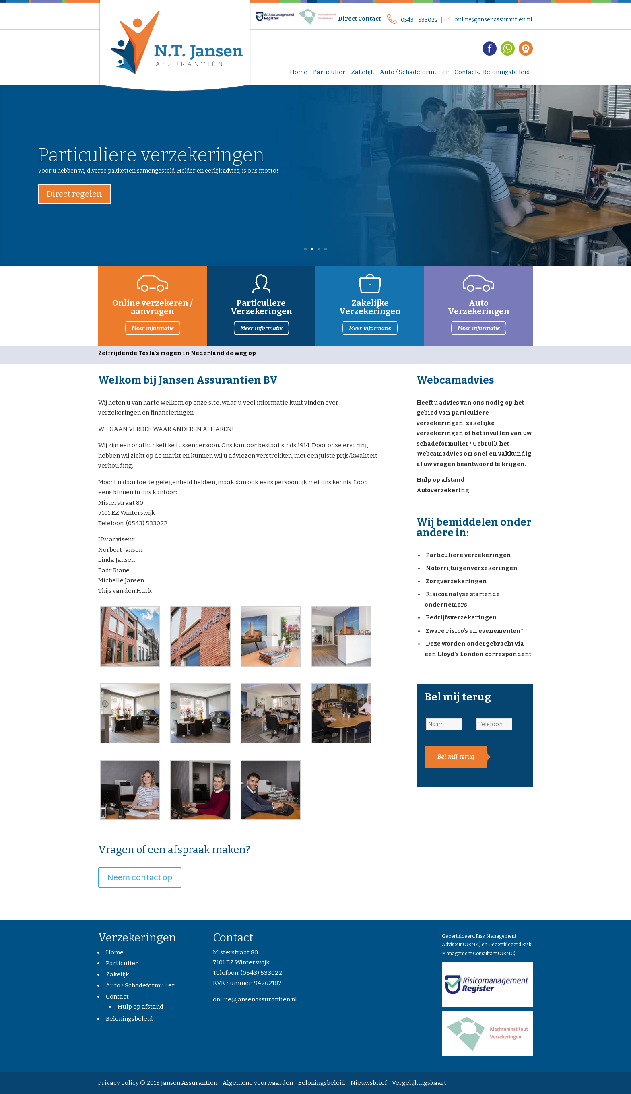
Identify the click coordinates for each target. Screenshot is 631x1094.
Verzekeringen (478, 311)
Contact (117, 996)
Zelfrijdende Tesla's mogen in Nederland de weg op (177, 353)
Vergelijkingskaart (419, 1082)
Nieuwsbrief (369, 1082)
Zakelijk (117, 974)
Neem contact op (140, 877)
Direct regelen (74, 203)
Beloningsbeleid (129, 1018)
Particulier (122, 963)
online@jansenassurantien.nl (493, 19)
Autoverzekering (443, 490)
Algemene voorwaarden (258, 1082)
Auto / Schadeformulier (140, 985)
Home (115, 952)
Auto (479, 303)
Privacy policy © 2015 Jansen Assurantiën (157, 1082)
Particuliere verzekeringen (151, 164)
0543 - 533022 (419, 20)
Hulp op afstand (441, 480)
